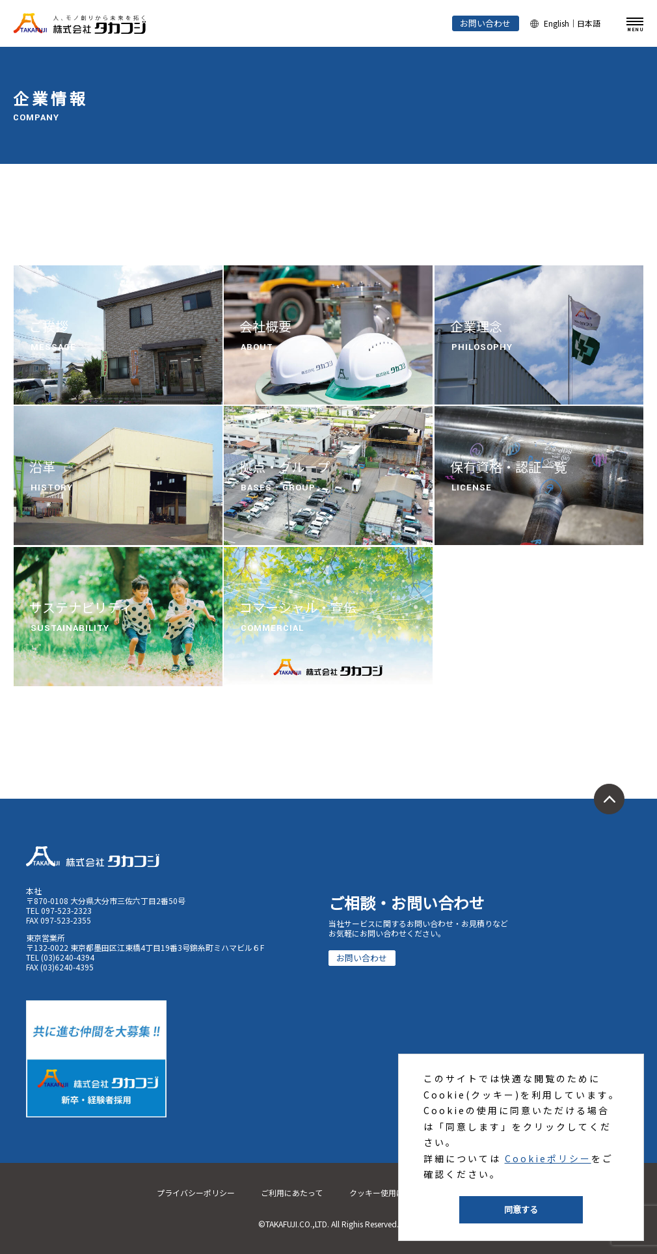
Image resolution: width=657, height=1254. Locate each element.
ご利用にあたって (292, 1192)
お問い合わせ (485, 23)
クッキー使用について (388, 1192)
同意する (521, 1209)
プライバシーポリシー (196, 1192)
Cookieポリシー (548, 1158)
